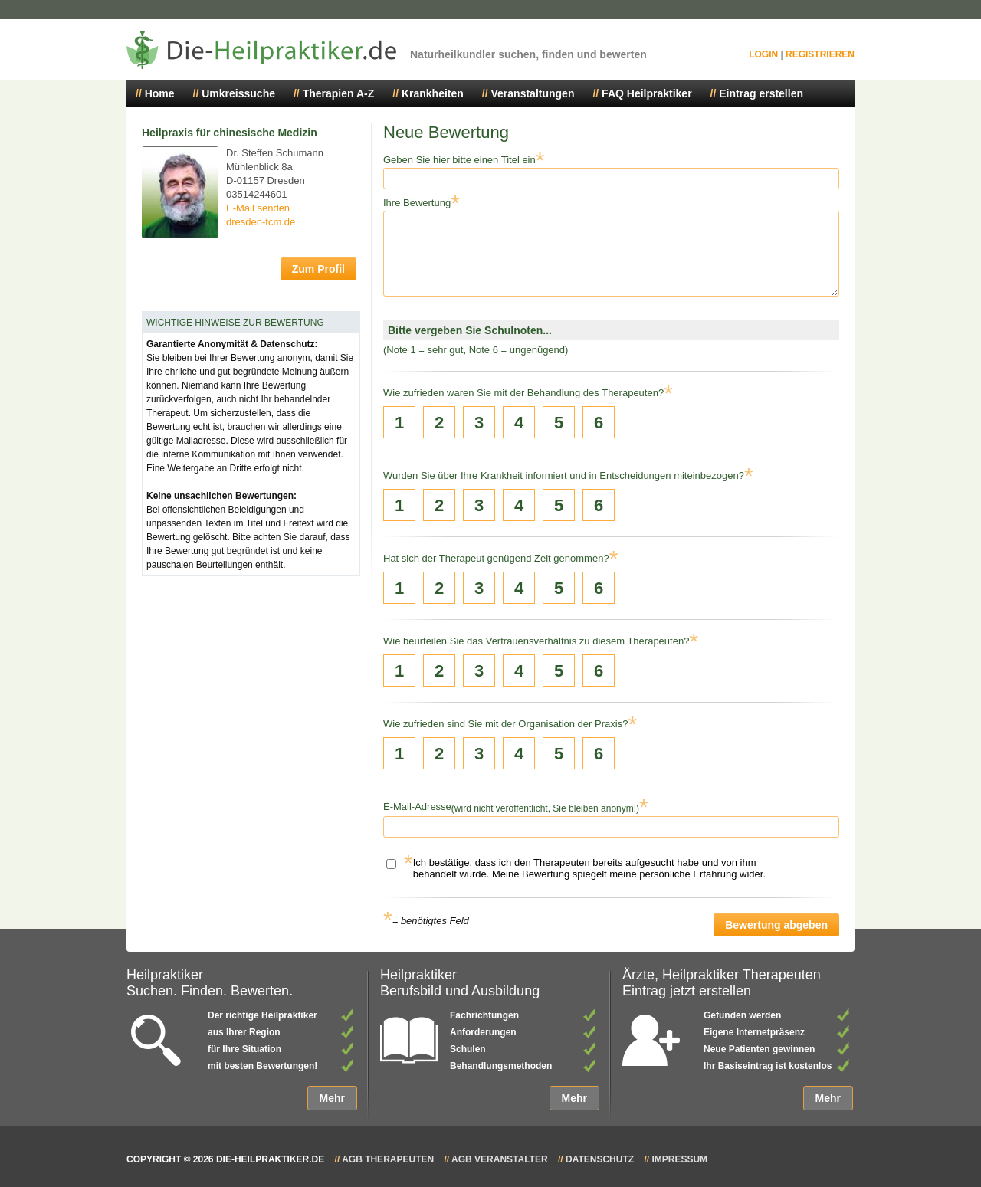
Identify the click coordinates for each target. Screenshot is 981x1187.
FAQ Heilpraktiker (647, 93)
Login (763, 54)
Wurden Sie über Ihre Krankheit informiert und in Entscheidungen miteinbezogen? (563, 475)
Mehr (332, 1098)
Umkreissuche (238, 93)
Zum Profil (318, 269)
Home (160, 93)
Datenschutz (600, 1159)
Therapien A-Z (339, 93)
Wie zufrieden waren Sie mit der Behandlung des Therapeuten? (523, 392)
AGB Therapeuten (388, 1159)
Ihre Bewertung (417, 202)
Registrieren (820, 54)
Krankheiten (433, 93)
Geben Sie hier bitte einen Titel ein (459, 160)
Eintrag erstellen (761, 93)
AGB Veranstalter (499, 1159)
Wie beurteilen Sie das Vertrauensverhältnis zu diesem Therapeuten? (536, 641)
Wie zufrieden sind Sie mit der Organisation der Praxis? (505, 724)
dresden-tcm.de (260, 222)
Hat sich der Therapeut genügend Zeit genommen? (496, 558)
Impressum (679, 1159)
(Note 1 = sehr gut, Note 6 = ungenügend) (475, 350)
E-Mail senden (258, 208)
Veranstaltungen (533, 93)
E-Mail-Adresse (417, 806)
